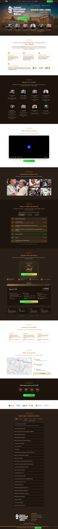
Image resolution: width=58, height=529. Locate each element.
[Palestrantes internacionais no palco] (18, 188)
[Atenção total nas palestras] (34, 192)
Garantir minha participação (29, 160)
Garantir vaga (50, 1)
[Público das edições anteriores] (46, 184)
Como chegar (42, 373)
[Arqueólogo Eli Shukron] (34, 184)
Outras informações (31, 420)
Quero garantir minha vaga (23, 18)
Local (32, 1)
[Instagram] (31, 520)
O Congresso (19, 1)
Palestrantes (24, 1)
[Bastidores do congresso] (46, 192)
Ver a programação (35, 18)
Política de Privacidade (27, 523)
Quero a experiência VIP (29, 302)
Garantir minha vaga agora (29, 395)
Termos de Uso (32, 523)
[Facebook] (33, 520)
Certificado (25, 420)
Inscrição (36, 1)
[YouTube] (34, 520)
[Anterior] (26, 33)
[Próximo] (31, 33)
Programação (29, 1)
